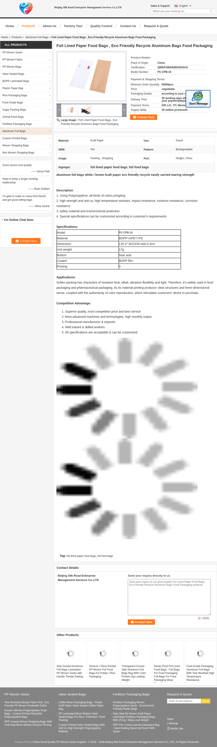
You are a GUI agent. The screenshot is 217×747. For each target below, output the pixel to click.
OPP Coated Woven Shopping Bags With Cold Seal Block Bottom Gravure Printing (28, 723)
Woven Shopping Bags (15, 145)
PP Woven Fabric (12, 59)
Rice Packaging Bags (14, 95)
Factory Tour (73, 26)
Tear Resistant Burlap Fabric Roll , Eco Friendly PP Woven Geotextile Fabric (26, 704)
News (170, 719)
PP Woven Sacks (12, 52)
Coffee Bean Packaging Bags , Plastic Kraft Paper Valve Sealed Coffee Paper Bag (81, 705)
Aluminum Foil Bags (36, 37)
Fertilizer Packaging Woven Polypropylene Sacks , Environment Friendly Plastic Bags (133, 705)
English (185, 5)
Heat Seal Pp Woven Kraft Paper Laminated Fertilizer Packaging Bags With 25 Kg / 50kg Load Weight (134, 717)
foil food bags (105, 556)
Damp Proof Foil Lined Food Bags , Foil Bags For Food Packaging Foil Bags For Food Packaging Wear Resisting (167, 675)
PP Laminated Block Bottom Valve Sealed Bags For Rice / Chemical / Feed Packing (82, 717)
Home (10, 26)
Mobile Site (175, 728)
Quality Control (101, 26)
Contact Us (128, 26)
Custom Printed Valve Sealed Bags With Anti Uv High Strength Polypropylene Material (82, 728)
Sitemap (173, 723)
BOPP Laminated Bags (15, 81)
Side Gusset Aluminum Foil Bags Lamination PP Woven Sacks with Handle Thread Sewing (70, 671)
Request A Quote (156, 26)
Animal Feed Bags (13, 116)
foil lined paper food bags (81, 556)
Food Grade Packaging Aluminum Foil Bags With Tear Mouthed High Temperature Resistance (200, 673)
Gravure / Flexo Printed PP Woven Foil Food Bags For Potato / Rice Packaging (102, 671)
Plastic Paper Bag (12, 88)
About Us (49, 26)
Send (205, 701)
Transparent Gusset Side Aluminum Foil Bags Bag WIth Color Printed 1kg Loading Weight (134, 673)
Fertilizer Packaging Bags (17, 124)
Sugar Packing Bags (14, 109)
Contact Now (145, 117)
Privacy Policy (23, 742)
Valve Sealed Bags (13, 73)
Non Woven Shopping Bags (18, 152)
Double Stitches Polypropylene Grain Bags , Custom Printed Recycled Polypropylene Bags (25, 713)
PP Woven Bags (11, 66)
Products (28, 26)
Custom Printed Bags (14, 138)
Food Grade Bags (12, 102)
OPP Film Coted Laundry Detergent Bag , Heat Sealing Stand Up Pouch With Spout (136, 728)
